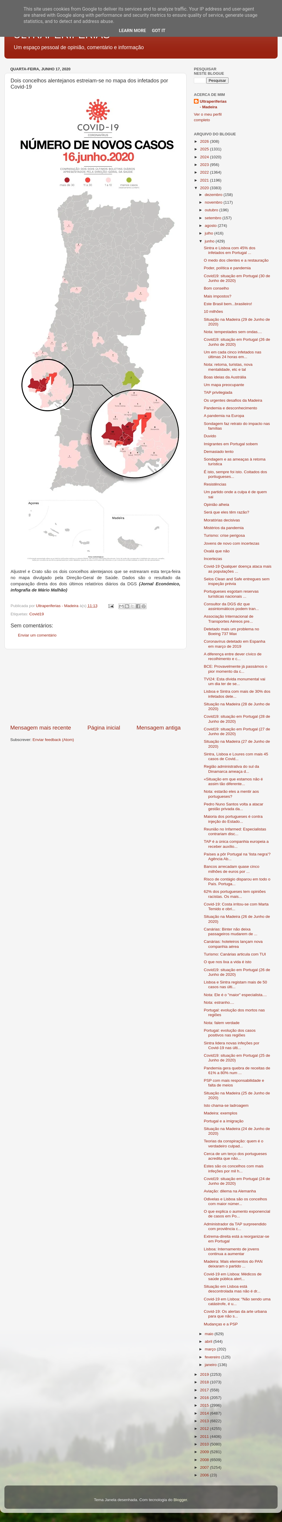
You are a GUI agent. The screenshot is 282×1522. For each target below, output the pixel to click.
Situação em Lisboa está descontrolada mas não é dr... (232, 1288)
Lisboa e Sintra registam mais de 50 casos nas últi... (235, 984)
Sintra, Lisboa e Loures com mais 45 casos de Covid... (236, 756)
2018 (205, 1382)
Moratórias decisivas (222, 520)
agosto (211, 225)
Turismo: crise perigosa (224, 535)
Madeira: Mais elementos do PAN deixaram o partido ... (233, 1263)
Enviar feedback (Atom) (53, 739)
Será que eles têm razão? (226, 512)
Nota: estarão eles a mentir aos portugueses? (231, 793)
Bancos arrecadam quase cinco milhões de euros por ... (231, 868)
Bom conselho (216, 288)
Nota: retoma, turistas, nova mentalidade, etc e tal (228, 366)
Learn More (132, 30)
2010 (205, 1444)
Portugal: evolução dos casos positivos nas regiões (230, 1032)
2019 (205, 1374)
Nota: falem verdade (222, 1023)
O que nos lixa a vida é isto (227, 962)
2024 (205, 157)
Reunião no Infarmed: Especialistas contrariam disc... (235, 831)
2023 (205, 164)
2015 (205, 1405)
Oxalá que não (217, 551)
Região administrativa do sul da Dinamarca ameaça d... (231, 768)
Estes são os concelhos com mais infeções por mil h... (233, 1168)
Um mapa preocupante (224, 385)
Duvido (210, 436)
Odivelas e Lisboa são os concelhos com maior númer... (235, 1201)
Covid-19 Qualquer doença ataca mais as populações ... (237, 568)
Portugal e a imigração (224, 1121)
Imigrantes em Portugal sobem (231, 444)
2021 (205, 180)
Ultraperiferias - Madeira (213, 104)
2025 (205, 149)
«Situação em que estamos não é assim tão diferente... (233, 781)
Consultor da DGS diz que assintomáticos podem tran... (231, 606)
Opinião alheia (216, 504)
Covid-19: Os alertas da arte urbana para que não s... (235, 1313)
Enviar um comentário (37, 635)
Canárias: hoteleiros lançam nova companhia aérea (233, 943)
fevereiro (213, 1357)
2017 (205, 1390)
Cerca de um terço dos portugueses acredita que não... (235, 1156)
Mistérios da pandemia (224, 528)
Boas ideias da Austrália (225, 377)
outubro (212, 210)
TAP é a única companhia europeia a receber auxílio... (236, 843)
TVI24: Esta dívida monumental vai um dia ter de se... (234, 681)
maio (209, 1334)
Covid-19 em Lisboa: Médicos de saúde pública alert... (233, 1276)
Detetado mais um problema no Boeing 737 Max (231, 631)
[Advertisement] (95, 686)
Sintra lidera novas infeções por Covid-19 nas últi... (231, 1045)
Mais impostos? (217, 296)
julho (209, 233)
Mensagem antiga (159, 728)
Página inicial (104, 728)
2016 (205, 1397)
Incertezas (213, 558)
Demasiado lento (219, 451)
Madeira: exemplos (220, 1113)
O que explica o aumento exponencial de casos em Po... (237, 1213)
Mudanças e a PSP (221, 1324)
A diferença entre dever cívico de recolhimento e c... (233, 656)
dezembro (214, 194)
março (211, 1349)
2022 (205, 172)
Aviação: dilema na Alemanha (230, 1191)
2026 (205, 141)
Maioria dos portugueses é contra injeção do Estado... (233, 818)
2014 (205, 1413)
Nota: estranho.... (219, 1002)
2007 (205, 1467)
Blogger (180, 1500)
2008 (205, 1460)
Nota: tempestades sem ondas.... (233, 332)
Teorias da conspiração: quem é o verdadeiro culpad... (233, 1143)
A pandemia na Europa (224, 415)
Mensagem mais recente (40, 728)
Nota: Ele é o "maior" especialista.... (235, 995)
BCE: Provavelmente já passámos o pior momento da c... (235, 668)
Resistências (215, 484)
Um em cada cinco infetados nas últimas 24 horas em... (232, 354)
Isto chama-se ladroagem (226, 1105)
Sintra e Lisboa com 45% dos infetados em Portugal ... (230, 250)
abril (209, 1341)
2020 (205, 188)
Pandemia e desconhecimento (230, 408)
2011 (205, 1436)
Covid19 (36, 614)
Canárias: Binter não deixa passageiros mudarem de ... (230, 931)
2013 (205, 1421)
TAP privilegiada (218, 392)
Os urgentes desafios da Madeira (233, 400)
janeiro (211, 1365)
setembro (213, 218)
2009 (205, 1452)
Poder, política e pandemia (227, 268)
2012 (205, 1428)
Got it (158, 30)
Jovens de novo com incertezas (231, 543)
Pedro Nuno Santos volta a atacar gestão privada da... (233, 806)
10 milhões (213, 311)
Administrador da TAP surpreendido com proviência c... (235, 1226)
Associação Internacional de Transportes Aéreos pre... (229, 618)
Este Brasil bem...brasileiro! (228, 304)
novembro (214, 202)
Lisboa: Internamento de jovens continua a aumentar (231, 1251)
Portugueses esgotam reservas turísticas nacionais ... (231, 593)
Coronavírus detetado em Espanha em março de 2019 (234, 643)
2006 (205, 1475)
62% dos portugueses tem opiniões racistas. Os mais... (235, 893)
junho (210, 241)
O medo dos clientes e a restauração (236, 260)
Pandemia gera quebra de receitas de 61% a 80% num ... (237, 1070)
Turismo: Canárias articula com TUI (235, 954)
